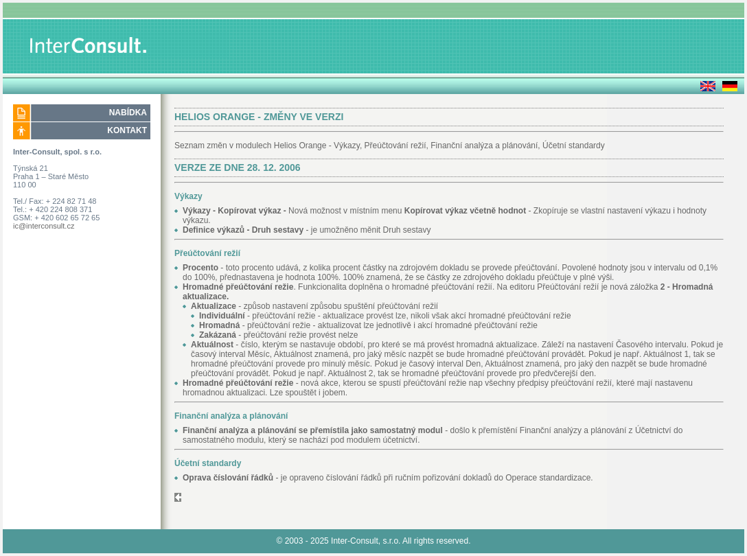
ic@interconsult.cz (43, 226)
